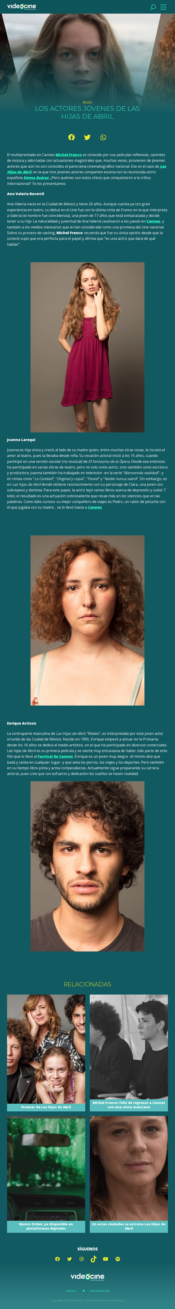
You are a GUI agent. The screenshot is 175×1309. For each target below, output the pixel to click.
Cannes (153, 221)
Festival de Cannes (55, 756)
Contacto (71, 1291)
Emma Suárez (36, 177)
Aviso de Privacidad (99, 1291)
